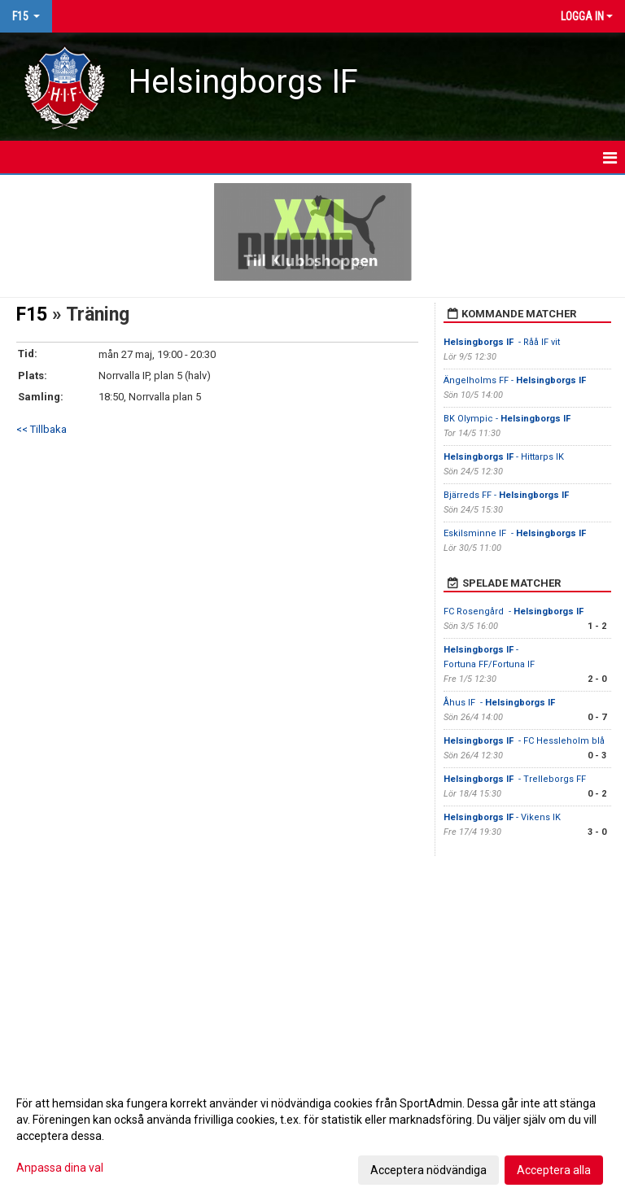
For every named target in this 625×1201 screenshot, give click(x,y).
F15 (31, 314)
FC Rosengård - (515, 611)
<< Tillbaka (41, 429)
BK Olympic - (508, 418)
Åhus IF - (499, 702)
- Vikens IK (503, 817)
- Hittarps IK (504, 457)
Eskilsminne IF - (515, 533)
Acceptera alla (554, 1170)
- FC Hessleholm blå (524, 741)
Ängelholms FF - (515, 380)
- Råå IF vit (502, 342)
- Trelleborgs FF (516, 779)
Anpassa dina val (59, 1167)
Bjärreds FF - (507, 495)
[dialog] (312, 1136)
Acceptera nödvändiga (428, 1170)
